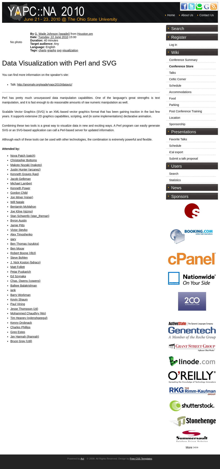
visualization (70, 50)
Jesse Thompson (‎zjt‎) (24, 308)
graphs (51, 50)
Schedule (175, 85)
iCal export (176, 152)
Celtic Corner (177, 79)
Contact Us (206, 15)
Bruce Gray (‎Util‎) (21, 341)
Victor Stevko (18, 229)
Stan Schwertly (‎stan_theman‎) (29, 216)
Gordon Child (19, 192)
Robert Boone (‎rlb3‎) (23, 253)
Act (82, 458)
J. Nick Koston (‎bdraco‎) (25, 262)
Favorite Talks (178, 139)
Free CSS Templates (141, 458)
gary (13, 239)
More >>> (192, 447)
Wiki (175, 52)
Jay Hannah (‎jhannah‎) (24, 336)
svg (59, 50)
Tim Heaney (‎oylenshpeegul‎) (28, 318)
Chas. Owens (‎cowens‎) (25, 280)
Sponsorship (177, 124)
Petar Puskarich (20, 271)
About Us (187, 15)
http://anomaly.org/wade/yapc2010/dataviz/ (44, 84)
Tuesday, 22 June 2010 (53, 37)
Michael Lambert (21, 183)
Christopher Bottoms (23, 160)
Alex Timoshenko (21, 234)
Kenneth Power (20, 188)
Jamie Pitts (17, 225)
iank (13, 290)
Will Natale (17, 202)
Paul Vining (17, 304)
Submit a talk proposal (183, 158)
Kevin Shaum (19, 299)
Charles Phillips (20, 327)
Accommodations (180, 92)
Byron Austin (18, 220)
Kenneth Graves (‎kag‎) (24, 174)
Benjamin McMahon (23, 206)
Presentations (183, 132)
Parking (174, 105)
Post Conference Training (185, 111)
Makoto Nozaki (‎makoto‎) (26, 165)
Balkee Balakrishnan (23, 285)
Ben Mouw (17, 248)
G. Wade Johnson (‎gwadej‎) (52, 33)
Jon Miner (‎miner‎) (21, 197)
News (176, 187)
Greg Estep (17, 332)
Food (172, 98)
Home (171, 15)
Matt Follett (17, 267)
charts (42, 50)
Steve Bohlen (19, 257)
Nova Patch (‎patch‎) (22, 155)
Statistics (175, 180)
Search (173, 173)
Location (174, 117)
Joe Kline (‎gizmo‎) (21, 211)
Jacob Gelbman (20, 179)
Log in (173, 44)
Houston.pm (85, 33)
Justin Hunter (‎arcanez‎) (25, 169)
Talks (172, 72)
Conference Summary (183, 60)
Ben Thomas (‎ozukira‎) (24, 243)
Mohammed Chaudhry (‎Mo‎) (28, 313)
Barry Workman (20, 295)
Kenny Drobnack (21, 322)
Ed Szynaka (18, 276)
